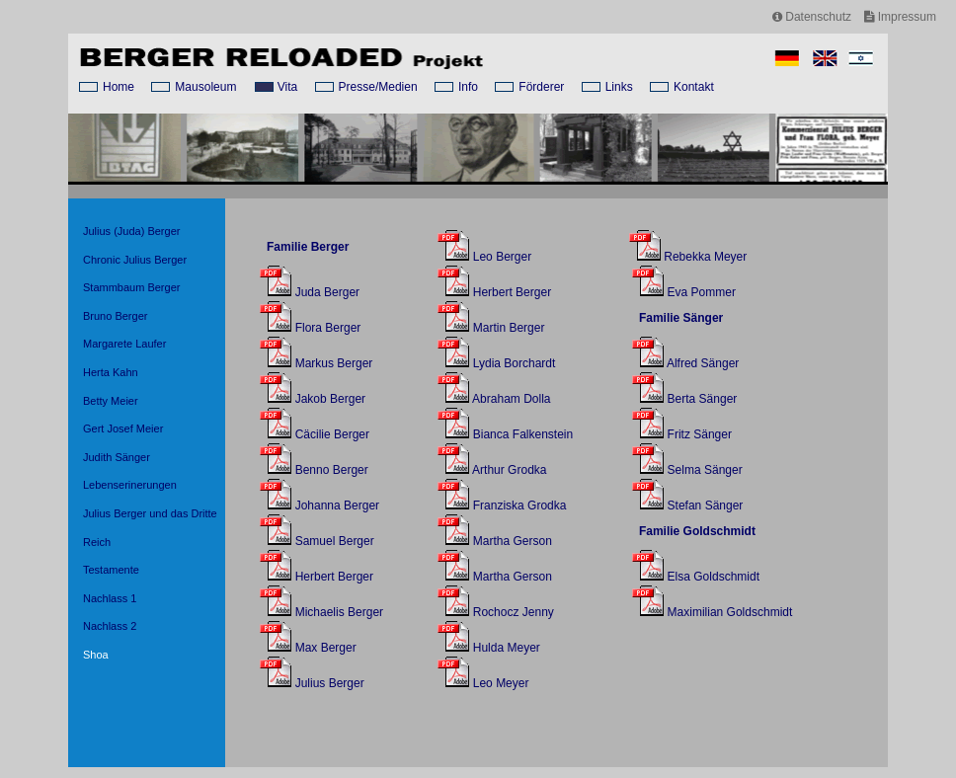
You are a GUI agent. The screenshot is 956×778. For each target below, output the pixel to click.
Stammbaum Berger (131, 287)
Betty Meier (110, 401)
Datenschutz (811, 17)
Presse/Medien (378, 87)
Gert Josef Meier (123, 428)
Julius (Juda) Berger (131, 231)
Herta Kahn (110, 372)
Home (118, 87)
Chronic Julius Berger (135, 260)
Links (619, 87)
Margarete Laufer (124, 344)
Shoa (96, 655)
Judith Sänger (116, 457)
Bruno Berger (115, 316)
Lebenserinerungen (130, 485)
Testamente (111, 570)
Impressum (900, 17)
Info (468, 87)
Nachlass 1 (109, 598)
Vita (287, 87)
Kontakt (694, 87)
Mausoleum (205, 87)
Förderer (541, 87)
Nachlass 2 (109, 626)
